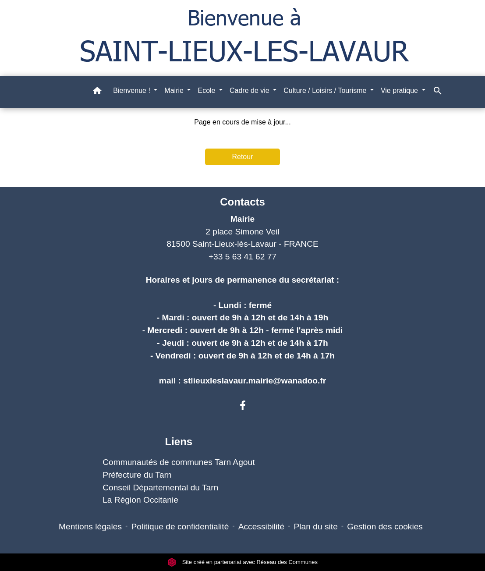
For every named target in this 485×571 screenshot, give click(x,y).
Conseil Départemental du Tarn (160, 487)
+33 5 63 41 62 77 (242, 256)
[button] (97, 92)
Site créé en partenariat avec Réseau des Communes (242, 562)
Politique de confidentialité (180, 526)
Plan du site (316, 526)
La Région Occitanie (140, 499)
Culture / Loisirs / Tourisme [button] (325, 90)
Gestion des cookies (385, 526)
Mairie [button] (174, 90)
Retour (242, 156)
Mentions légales (90, 526)
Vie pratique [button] (400, 90)
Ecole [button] (207, 90)
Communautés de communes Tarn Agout (179, 462)
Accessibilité (261, 526)
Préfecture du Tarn (137, 474)
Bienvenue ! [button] (132, 90)
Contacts (242, 202)
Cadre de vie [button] (250, 90)
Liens (178, 441)
